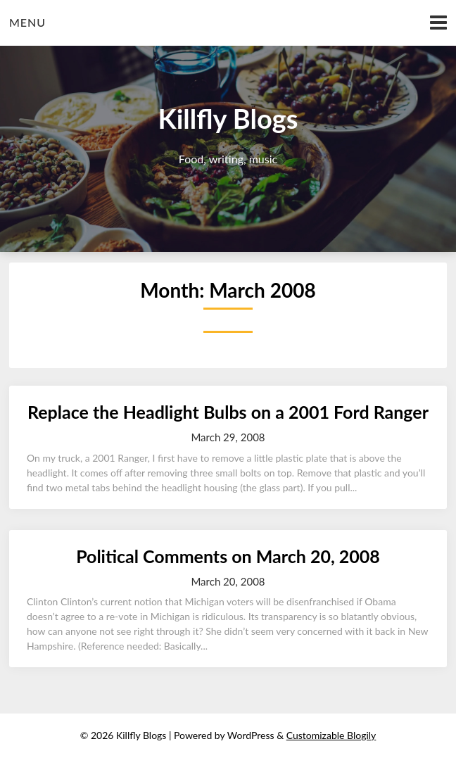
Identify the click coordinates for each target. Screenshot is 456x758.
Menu (27, 22)
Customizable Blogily (331, 735)
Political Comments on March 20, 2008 (228, 556)
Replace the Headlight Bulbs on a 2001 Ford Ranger (228, 411)
